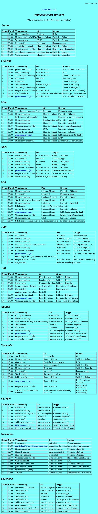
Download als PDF (49, 9)
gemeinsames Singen (23, 96)
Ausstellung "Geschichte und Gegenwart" (31, 446)
